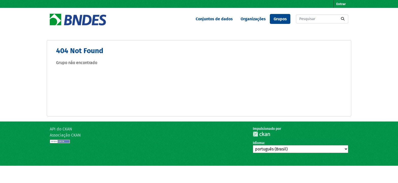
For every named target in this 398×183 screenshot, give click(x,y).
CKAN (261, 134)
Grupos (280, 19)
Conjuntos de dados (214, 19)
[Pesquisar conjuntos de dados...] (322, 18)
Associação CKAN (65, 135)
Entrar (341, 4)
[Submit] (343, 18)
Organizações (253, 19)
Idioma (258, 143)
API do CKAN (61, 129)
